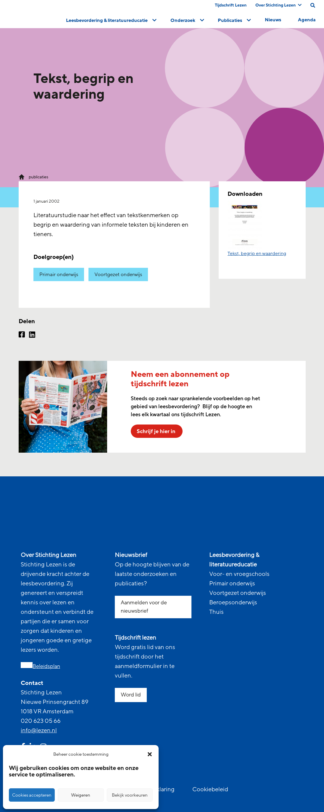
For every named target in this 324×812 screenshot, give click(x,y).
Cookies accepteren (31, 795)
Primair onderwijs (58, 274)
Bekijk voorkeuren (130, 795)
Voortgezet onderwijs (118, 274)
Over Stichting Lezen (278, 5)
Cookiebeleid (210, 789)
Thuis (216, 612)
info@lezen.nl (39, 730)
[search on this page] (312, 5)
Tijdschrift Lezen (230, 5)
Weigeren (80, 795)
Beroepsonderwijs (233, 602)
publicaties (38, 177)
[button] (150, 754)
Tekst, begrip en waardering (257, 253)
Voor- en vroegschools (239, 574)
